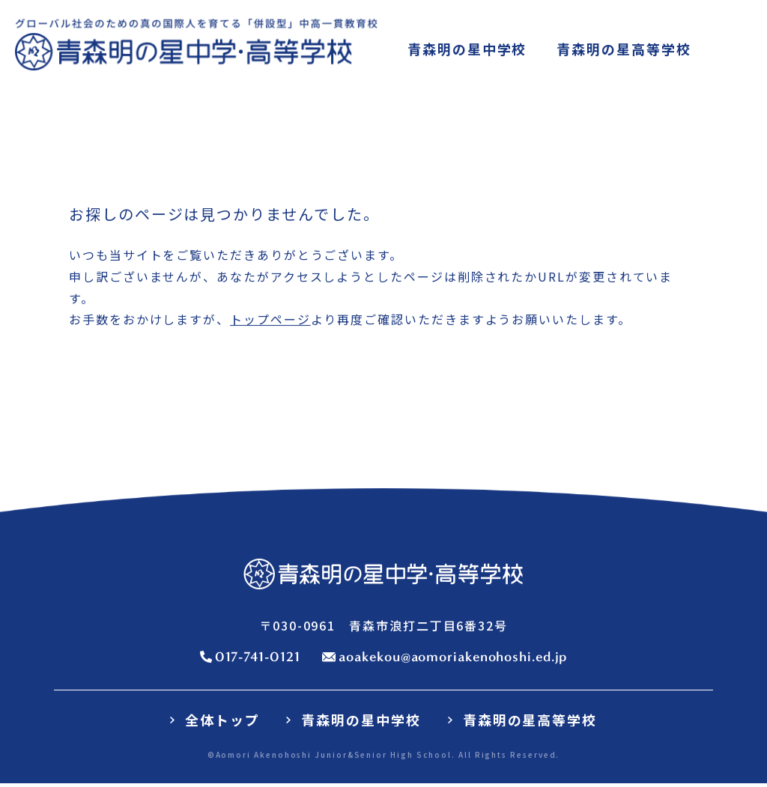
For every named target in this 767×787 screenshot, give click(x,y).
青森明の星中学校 (360, 720)
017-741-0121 (257, 657)
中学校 (467, 49)
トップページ (270, 320)
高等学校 (624, 49)
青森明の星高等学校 (530, 720)
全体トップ (222, 720)
